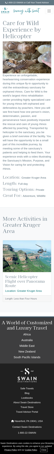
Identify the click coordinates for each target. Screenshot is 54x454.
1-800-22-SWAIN (14, 2)
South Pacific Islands (27, 357)
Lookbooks (27, 398)
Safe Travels (27, 388)
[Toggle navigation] (49, 11)
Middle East (27, 345)
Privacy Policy (10, 450)
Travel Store (27, 407)
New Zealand (27, 351)
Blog (27, 393)
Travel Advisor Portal (27, 412)
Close (44, 450)
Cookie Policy (31, 450)
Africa (27, 334)
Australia (27, 340)
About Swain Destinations (27, 402)
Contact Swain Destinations (27, 427)
